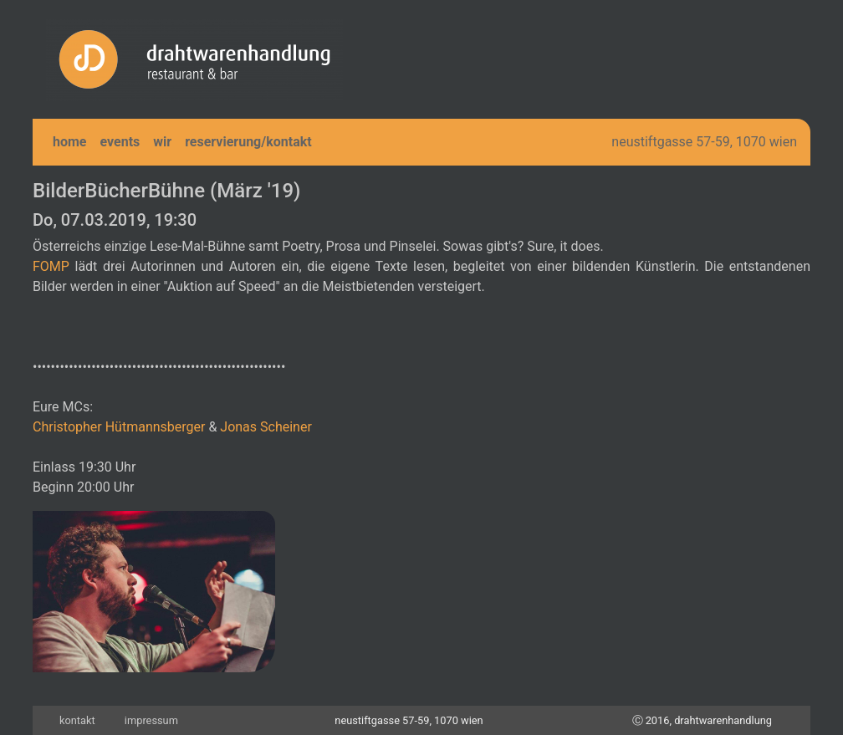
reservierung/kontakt (248, 142)
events (120, 142)
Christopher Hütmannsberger (119, 427)
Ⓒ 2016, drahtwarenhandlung (702, 720)
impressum (151, 720)
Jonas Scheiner (266, 427)
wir (162, 142)
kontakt (77, 720)
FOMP (51, 266)
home (70, 142)
